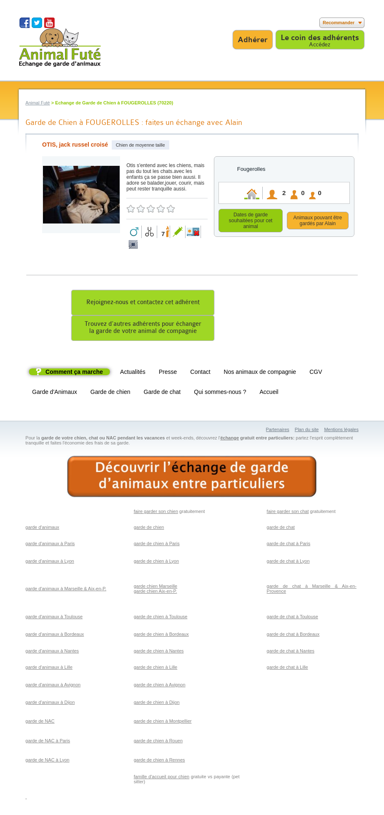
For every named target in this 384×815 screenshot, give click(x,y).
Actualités (133, 373)
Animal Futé (37, 102)
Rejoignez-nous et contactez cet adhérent (143, 303)
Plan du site (307, 430)
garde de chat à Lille (287, 668)
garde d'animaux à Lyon (49, 562)
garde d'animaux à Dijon (50, 703)
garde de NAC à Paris (47, 741)
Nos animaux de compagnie (260, 373)
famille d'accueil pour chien (162, 777)
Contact (200, 373)
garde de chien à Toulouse (161, 617)
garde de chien (149, 528)
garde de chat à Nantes (290, 652)
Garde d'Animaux (54, 393)
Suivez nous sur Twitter (37, 23)
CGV (315, 373)
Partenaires (277, 430)
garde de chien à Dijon (157, 703)
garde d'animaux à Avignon (52, 685)
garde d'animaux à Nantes (52, 652)
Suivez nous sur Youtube (49, 23)
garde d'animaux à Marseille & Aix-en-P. (65, 589)
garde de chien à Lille (156, 668)
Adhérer (253, 39)
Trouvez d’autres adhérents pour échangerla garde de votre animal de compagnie (143, 329)
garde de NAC (40, 722)
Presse (168, 373)
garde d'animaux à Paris (50, 544)
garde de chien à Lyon (156, 562)
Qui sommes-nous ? (220, 393)
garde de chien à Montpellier (163, 722)
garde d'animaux (42, 528)
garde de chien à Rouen (158, 741)
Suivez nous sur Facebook (24, 23)
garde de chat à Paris (289, 544)
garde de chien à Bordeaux (161, 635)
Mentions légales (341, 430)
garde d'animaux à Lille (49, 668)
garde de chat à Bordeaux (293, 635)
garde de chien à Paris (157, 544)
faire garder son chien (156, 512)
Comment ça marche (74, 373)
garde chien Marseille (156, 587)
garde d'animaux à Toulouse (54, 617)
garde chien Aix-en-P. (155, 592)
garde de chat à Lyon (288, 562)
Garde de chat (162, 393)
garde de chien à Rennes (159, 761)
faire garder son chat (288, 512)
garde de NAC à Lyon (47, 761)
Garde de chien (110, 393)
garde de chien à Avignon (160, 685)
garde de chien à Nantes (159, 652)
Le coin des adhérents (320, 37)
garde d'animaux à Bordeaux (54, 635)
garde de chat (281, 528)
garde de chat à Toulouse (292, 617)
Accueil (269, 393)
